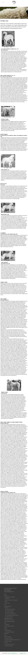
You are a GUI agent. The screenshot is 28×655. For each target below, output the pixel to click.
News (5, 635)
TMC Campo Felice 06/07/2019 (10, 613)
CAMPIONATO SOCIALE (8, 618)
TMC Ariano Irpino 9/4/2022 (10, 609)
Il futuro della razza (8, 630)
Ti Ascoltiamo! (7, 598)
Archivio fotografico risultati (9, 621)
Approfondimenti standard (9, 626)
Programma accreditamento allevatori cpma (12, 639)
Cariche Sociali (7, 603)
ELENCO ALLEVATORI (8, 638)
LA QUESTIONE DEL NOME (9, 632)
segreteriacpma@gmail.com (9, 591)
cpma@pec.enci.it (22, 653)
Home (5, 594)
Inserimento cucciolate (9, 645)
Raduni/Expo (6, 633)
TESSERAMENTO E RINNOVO (10, 597)
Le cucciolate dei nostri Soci (9, 644)
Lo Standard (7, 624)
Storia (6, 627)
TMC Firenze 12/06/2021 (9, 612)
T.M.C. (5, 604)
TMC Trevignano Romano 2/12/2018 (11, 615)
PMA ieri (6, 629)
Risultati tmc (7, 607)
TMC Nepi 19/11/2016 (9, 616)
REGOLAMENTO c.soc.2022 (9, 619)
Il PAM (5, 622)
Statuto (6, 601)
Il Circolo (5, 595)
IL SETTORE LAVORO (7, 641)
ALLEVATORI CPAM (7, 636)
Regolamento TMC (8, 606)
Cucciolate (6, 642)
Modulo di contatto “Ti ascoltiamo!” (11, 600)
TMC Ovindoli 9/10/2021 (9, 610)
